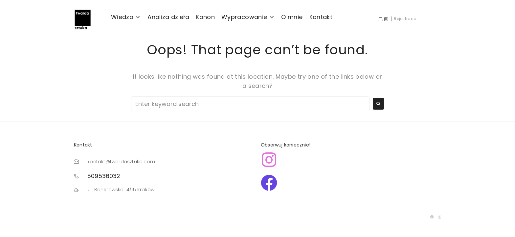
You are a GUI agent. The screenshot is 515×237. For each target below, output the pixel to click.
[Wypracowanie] (248, 17)
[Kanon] (205, 17)
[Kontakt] (321, 17)
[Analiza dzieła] (168, 17)
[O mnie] (292, 17)
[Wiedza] (126, 17)
